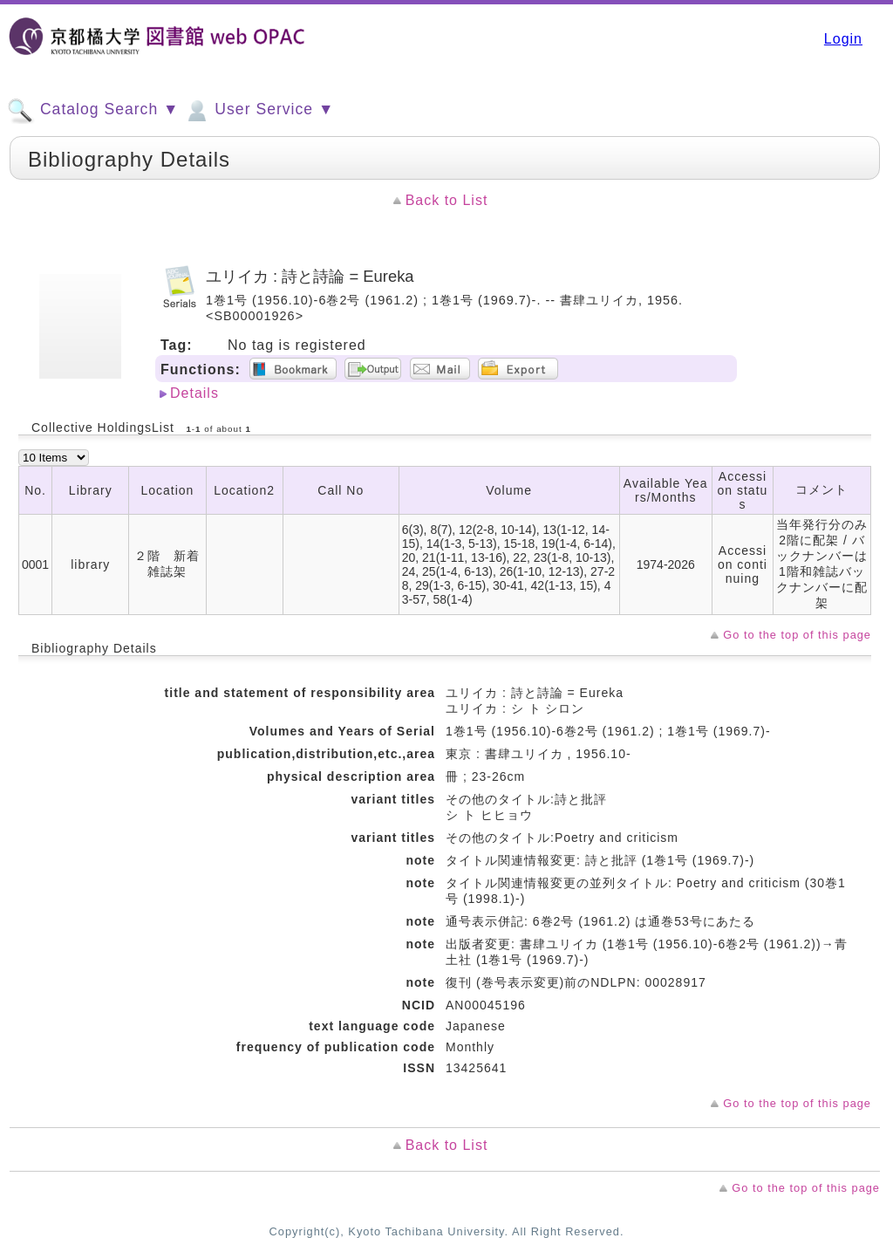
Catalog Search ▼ (93, 111)
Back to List (447, 200)
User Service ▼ (258, 111)
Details (194, 393)
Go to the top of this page (797, 634)
